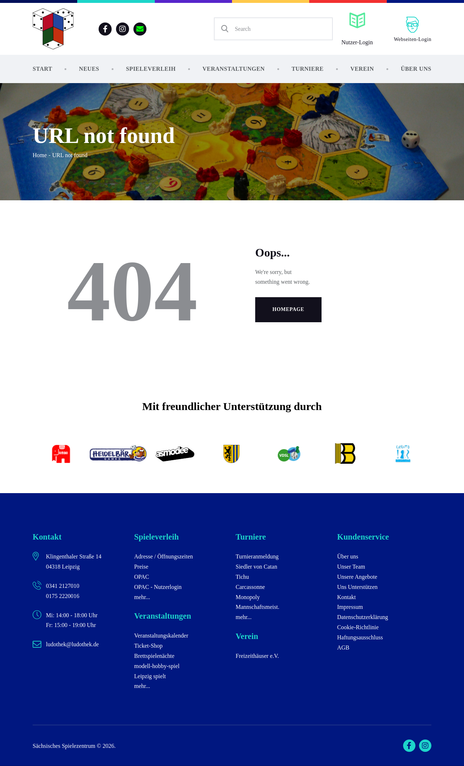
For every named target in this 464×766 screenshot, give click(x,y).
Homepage (288, 309)
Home (40, 155)
